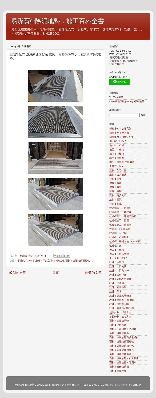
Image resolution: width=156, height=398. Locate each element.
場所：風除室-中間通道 (122, 162)
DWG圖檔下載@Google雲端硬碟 (127, 101)
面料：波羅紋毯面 (119, 333)
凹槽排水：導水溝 (119, 133)
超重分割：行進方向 (120, 312)
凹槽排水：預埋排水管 (121, 137)
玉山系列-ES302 (118, 258)
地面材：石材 (116, 145)
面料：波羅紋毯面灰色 (121, 345)
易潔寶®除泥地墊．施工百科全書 (57, 21)
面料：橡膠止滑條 (119, 320)
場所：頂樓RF (117, 153)
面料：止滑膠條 (117, 325)
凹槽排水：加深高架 (120, 128)
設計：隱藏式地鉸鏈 (120, 295)
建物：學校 (115, 179)
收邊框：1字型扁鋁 (119, 229)
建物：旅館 (115, 191)
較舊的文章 (93, 273)
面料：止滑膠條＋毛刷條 (122, 329)
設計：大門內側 (117, 266)
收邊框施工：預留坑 (120, 224)
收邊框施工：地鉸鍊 (120, 212)
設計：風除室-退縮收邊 (122, 308)
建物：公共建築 (117, 174)
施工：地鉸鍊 (116, 250)
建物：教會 (115, 187)
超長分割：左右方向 (120, 316)
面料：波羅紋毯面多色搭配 (124, 337)
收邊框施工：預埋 (119, 220)
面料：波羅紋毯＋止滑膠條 (124, 358)
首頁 (55, 273)
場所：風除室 (116, 158)
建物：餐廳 (115, 203)
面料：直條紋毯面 (119, 366)
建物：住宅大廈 (117, 170)
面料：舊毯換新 (117, 371)
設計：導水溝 (116, 283)
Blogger (137, 385)
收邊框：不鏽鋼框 (119, 237)
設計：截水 (115, 291)
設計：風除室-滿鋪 (119, 304)
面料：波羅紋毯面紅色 (121, 350)
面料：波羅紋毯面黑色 (121, 354)
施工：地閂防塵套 (119, 254)
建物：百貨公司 (117, 195)
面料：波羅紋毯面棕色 (77, 260)
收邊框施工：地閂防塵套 (122, 216)
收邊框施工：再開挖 (120, 208)
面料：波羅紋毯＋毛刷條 (122, 362)
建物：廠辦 (115, 183)
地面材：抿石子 (117, 141)
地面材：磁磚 (116, 149)
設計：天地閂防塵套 (120, 279)
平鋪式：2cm (24, 260)
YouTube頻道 (116, 97)
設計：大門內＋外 (119, 270)
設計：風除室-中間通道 (122, 300)
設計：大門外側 (117, 274)
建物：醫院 (115, 199)
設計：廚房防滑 (117, 287)
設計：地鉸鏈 (116, 262)
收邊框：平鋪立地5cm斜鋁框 (48, 260)
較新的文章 (17, 273)
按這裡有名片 (116, 64)
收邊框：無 (115, 245)
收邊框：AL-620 (118, 233)
